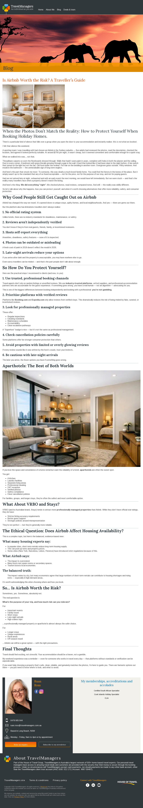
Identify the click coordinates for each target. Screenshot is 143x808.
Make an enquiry (20, 745)
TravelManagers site (14, 780)
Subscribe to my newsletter (54, 745)
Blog (59, 10)
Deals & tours (69, 10)
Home (40, 10)
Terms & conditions (39, 780)
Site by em (43, 787)
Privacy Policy (19, 797)
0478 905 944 (16, 720)
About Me (50, 10)
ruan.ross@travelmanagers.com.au (25, 725)
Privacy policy (60, 780)
